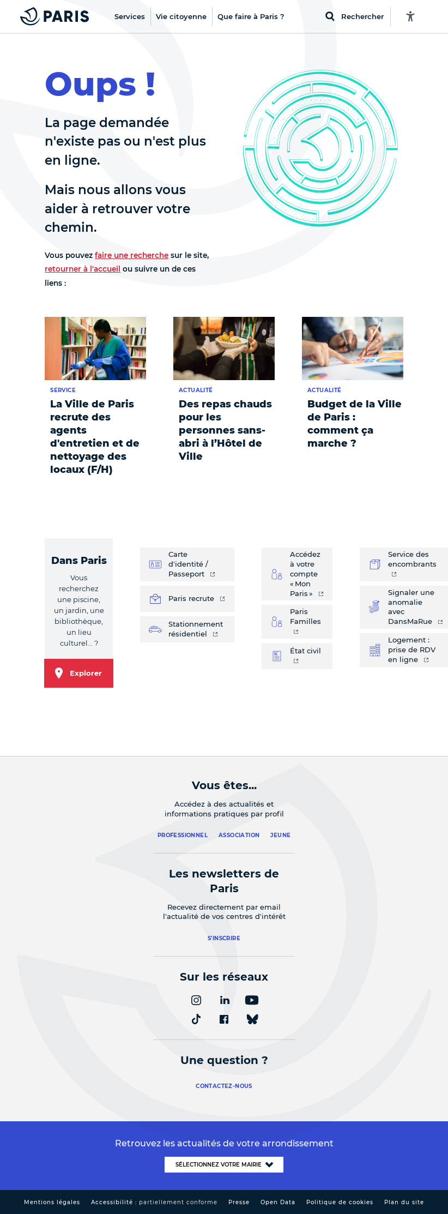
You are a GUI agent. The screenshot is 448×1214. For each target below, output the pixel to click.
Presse (239, 1202)
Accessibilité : (154, 1202)
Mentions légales (52, 1202)
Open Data (278, 1202)
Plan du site (404, 1202)
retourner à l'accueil (82, 269)
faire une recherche (131, 255)
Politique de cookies (339, 1202)
